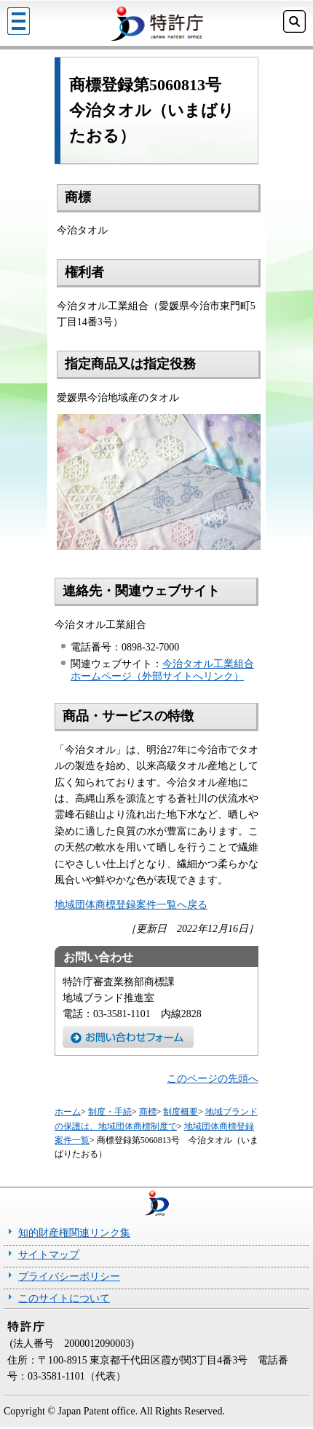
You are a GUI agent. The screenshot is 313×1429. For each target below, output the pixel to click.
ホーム (68, 1112)
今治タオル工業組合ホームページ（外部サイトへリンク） (162, 670)
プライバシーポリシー (69, 1276)
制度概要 (180, 1112)
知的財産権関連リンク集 (74, 1232)
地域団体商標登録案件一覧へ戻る (131, 904)
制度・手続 (110, 1112)
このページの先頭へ (212, 1078)
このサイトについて (64, 1298)
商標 (147, 1112)
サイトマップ (48, 1254)
